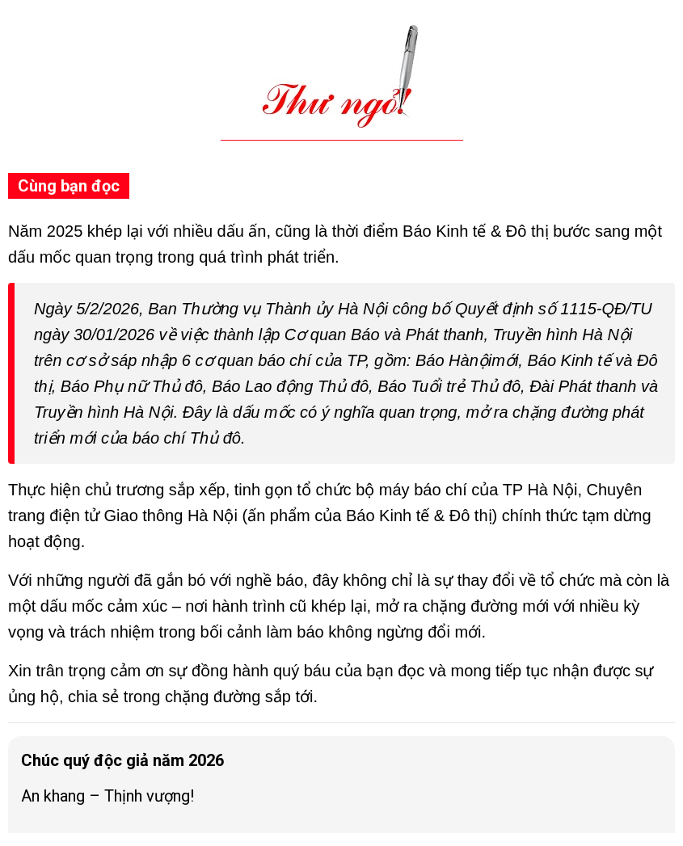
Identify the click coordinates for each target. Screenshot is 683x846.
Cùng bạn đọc (69, 186)
